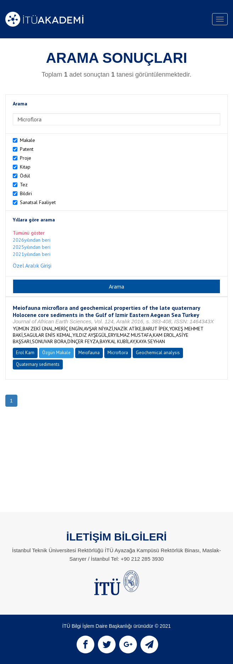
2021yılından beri (31, 254)
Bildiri (26, 193)
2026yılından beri (31, 240)
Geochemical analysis (158, 353)
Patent (26, 149)
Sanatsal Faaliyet (38, 202)
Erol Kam (25, 353)
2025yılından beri (31, 247)
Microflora (117, 353)
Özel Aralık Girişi (32, 265)
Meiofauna (89, 353)
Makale (27, 140)
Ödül (25, 175)
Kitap (25, 167)
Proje (25, 158)
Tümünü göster (29, 233)
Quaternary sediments (38, 364)
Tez (24, 184)
